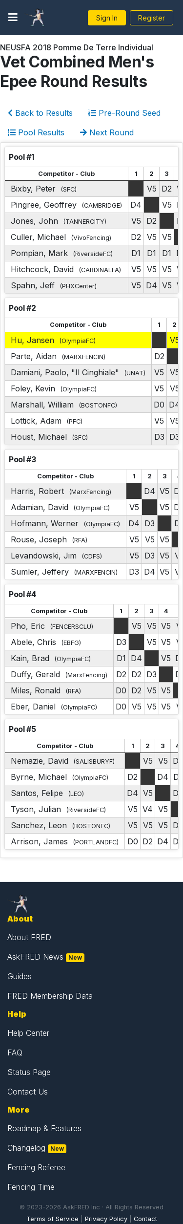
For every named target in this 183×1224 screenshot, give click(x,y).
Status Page (29, 1072)
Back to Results (40, 113)
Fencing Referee (36, 1167)
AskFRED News (35, 957)
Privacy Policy (106, 1219)
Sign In (107, 18)
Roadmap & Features (44, 1128)
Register (151, 18)
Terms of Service (52, 1219)
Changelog (26, 1148)
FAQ (14, 1052)
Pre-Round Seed (124, 113)
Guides (19, 976)
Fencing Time (31, 1187)
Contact (145, 1219)
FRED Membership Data (50, 996)
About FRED (29, 937)
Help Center (28, 1033)
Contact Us (27, 1091)
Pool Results (36, 132)
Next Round (107, 132)
